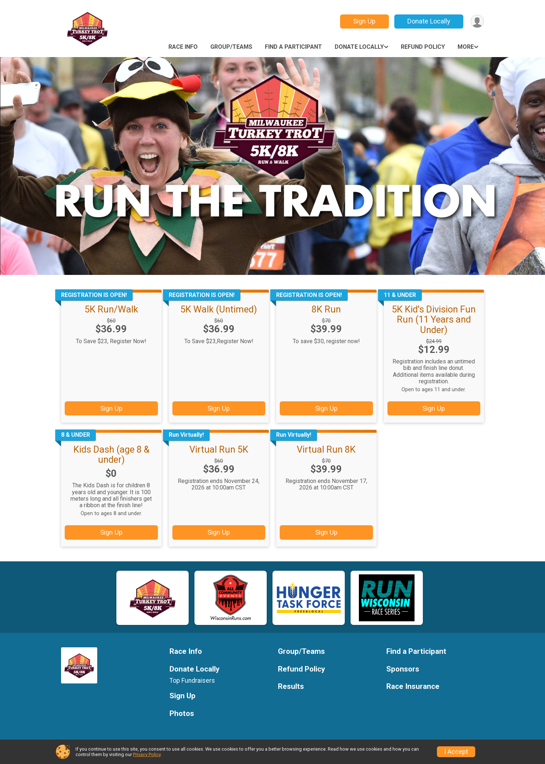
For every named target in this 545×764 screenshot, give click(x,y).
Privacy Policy (146, 754)
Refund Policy (423, 46)
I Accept (456, 751)
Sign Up (364, 21)
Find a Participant (293, 46)
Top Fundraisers (192, 680)
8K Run (326, 309)
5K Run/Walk (111, 309)
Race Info (183, 46)
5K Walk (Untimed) (218, 309)
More (466, 46)
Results (291, 686)
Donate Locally (428, 21)
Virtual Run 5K (218, 449)
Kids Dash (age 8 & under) (111, 454)
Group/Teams (231, 46)
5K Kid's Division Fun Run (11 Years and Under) (434, 319)
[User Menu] (477, 21)
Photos (181, 713)
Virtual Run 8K (326, 449)
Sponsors (402, 669)
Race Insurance (412, 686)
